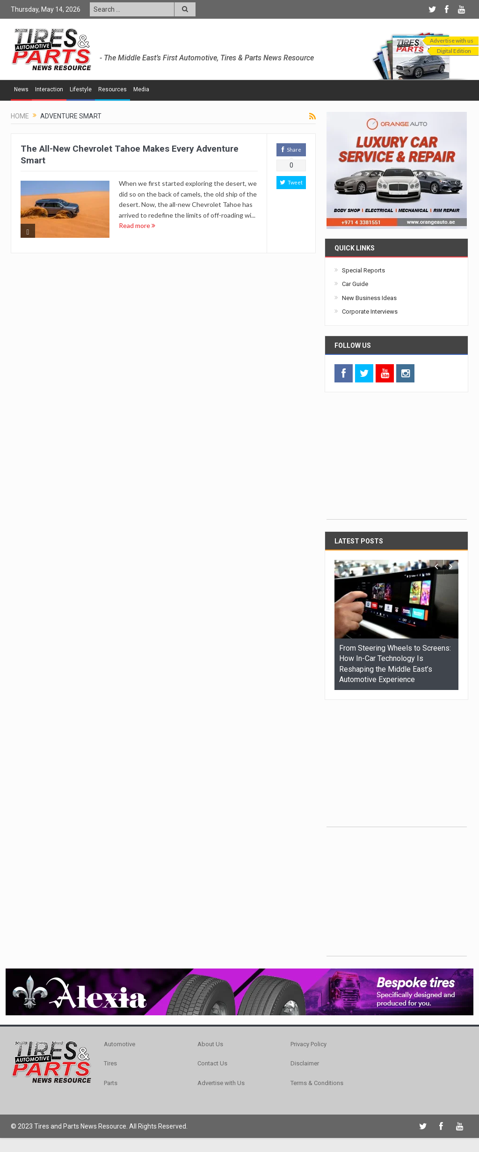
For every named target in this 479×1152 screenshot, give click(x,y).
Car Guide (355, 283)
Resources (112, 89)
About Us (210, 1044)
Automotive (119, 1044)
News (21, 89)
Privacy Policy (308, 1044)
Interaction (49, 89)
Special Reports (363, 270)
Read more (137, 225)
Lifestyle (81, 89)
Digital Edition (454, 50)
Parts (110, 1082)
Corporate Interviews (370, 311)
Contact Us (212, 1063)
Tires (110, 1063)
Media (141, 89)
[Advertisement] (397, 460)
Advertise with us (451, 40)
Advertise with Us (221, 1082)
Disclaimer (304, 1063)
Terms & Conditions (316, 1082)
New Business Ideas (369, 297)
